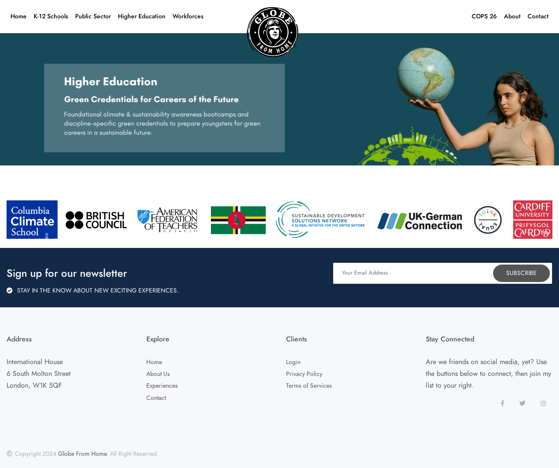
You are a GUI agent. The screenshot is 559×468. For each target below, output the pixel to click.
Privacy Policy (304, 374)
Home (154, 362)
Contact (156, 398)
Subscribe (521, 273)
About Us (158, 374)
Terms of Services (309, 386)
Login (293, 362)
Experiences (162, 386)
